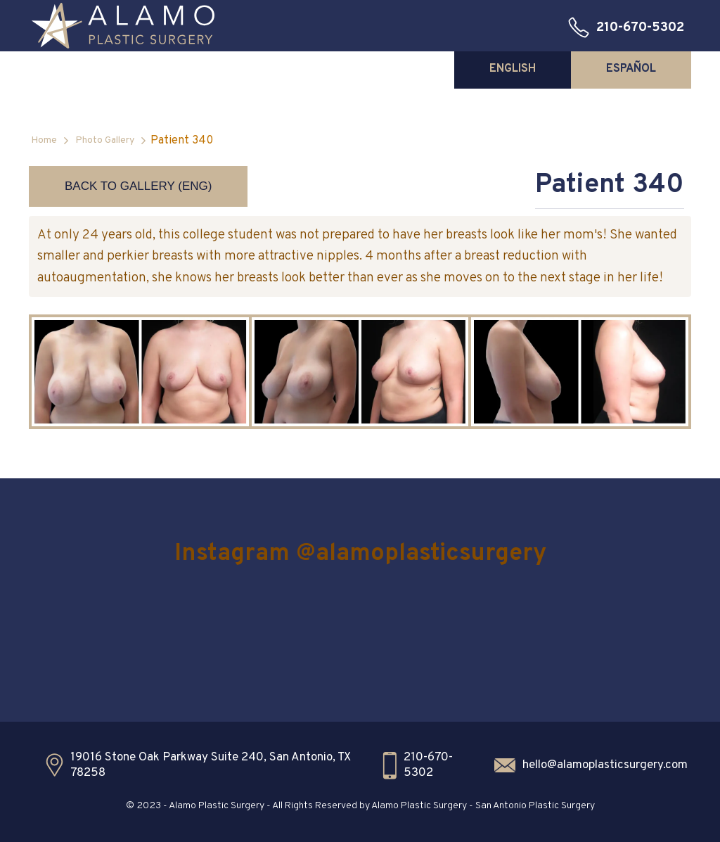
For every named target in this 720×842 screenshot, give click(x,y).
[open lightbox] (140, 371)
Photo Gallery (104, 140)
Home (44, 140)
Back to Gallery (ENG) (138, 186)
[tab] (512, 69)
